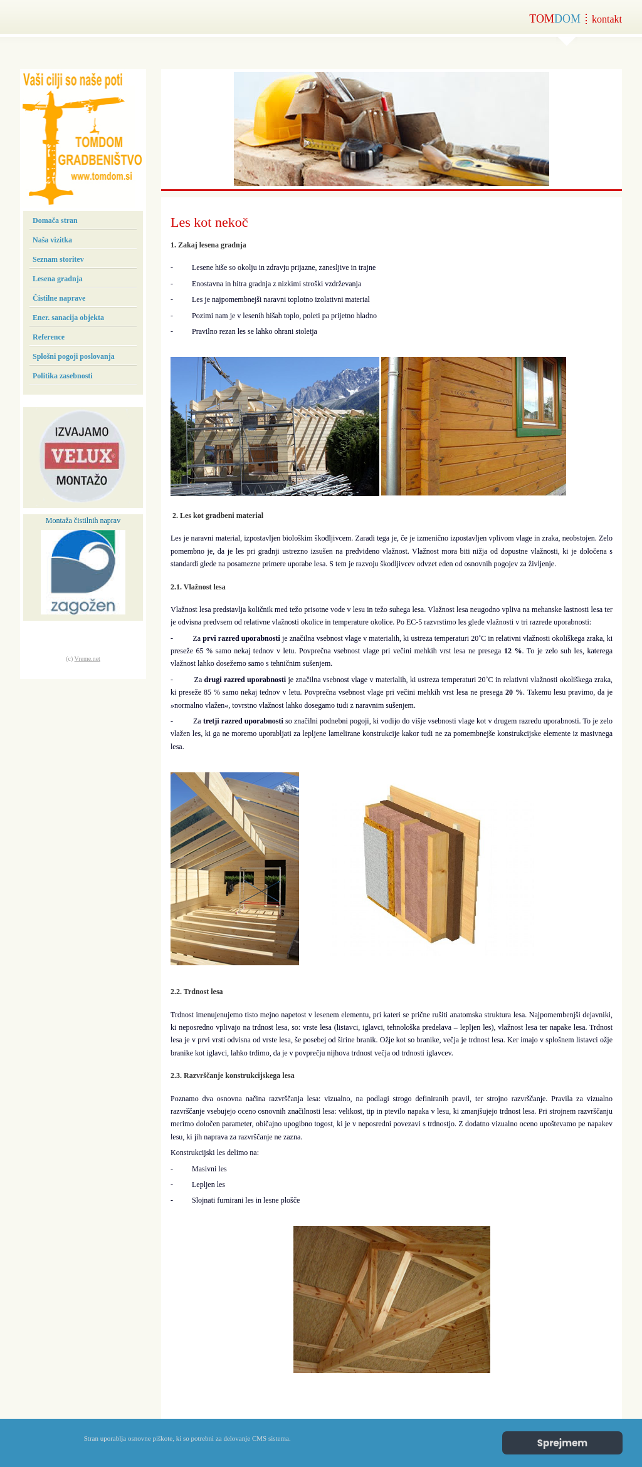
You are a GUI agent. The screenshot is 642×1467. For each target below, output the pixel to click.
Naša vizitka (52, 240)
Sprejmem (562, 1442)
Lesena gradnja (58, 278)
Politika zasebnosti (63, 375)
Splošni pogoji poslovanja (74, 356)
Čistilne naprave (59, 298)
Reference (49, 337)
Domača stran (55, 220)
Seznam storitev (58, 259)
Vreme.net (87, 658)
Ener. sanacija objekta (68, 317)
